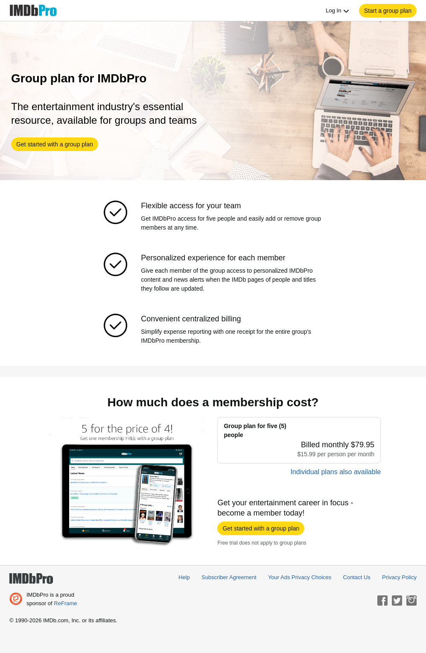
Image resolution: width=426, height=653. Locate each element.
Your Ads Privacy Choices (299, 577)
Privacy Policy (399, 577)
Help (184, 577)
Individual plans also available (335, 471)
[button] (387, 10)
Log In (338, 10)
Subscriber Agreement (229, 577)
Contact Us (357, 577)
